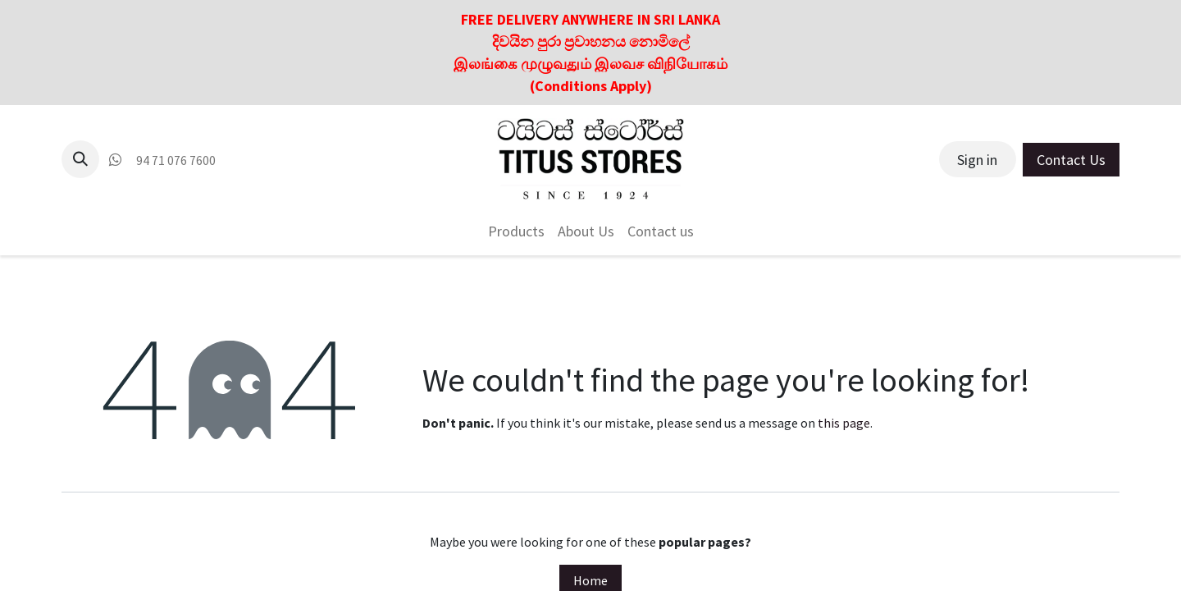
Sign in (977, 159)
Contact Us (1071, 159)
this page (844, 423)
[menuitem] (516, 231)
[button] (80, 159)
